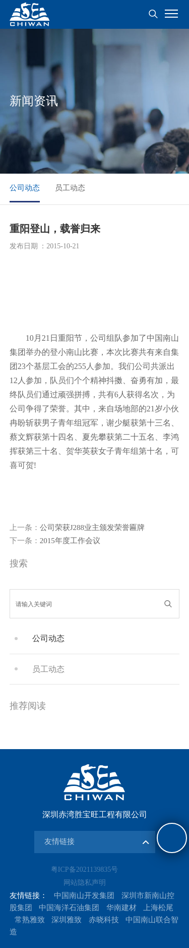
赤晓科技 (104, 920)
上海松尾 (158, 908)
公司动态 (25, 188)
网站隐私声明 (85, 882)
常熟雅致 (30, 920)
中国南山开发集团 (84, 895)
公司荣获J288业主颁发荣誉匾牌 (77, 527)
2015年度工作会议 (55, 541)
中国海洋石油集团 (69, 908)
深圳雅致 (66, 920)
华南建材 (121, 908)
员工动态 (70, 188)
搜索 (153, 14)
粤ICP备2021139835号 (84, 869)
